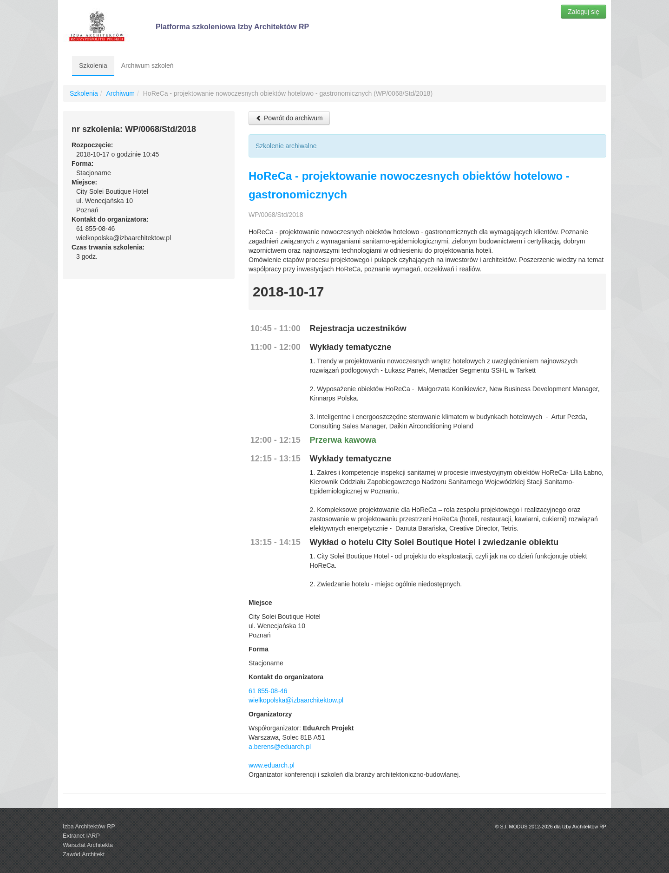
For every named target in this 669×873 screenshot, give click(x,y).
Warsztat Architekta (88, 845)
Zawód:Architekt (84, 854)
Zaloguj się (583, 11)
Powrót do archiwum (289, 118)
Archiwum (120, 93)
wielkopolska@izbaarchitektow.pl (296, 700)
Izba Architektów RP (89, 826)
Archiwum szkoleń (147, 65)
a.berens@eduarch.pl (280, 746)
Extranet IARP (81, 836)
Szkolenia (93, 65)
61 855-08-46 (268, 691)
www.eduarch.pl (272, 765)
